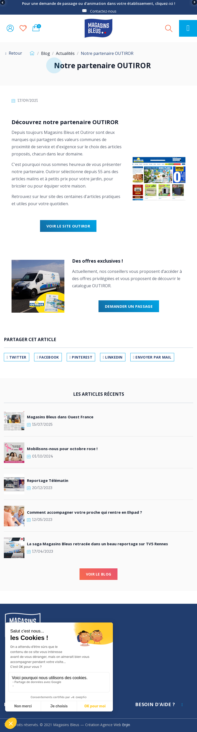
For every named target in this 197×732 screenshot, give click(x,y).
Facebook (48, 357)
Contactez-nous (103, 11)
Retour (13, 53)
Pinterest (81, 357)
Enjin (126, 724)
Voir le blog (98, 574)
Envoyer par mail (152, 357)
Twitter (16, 357)
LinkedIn (113, 357)
